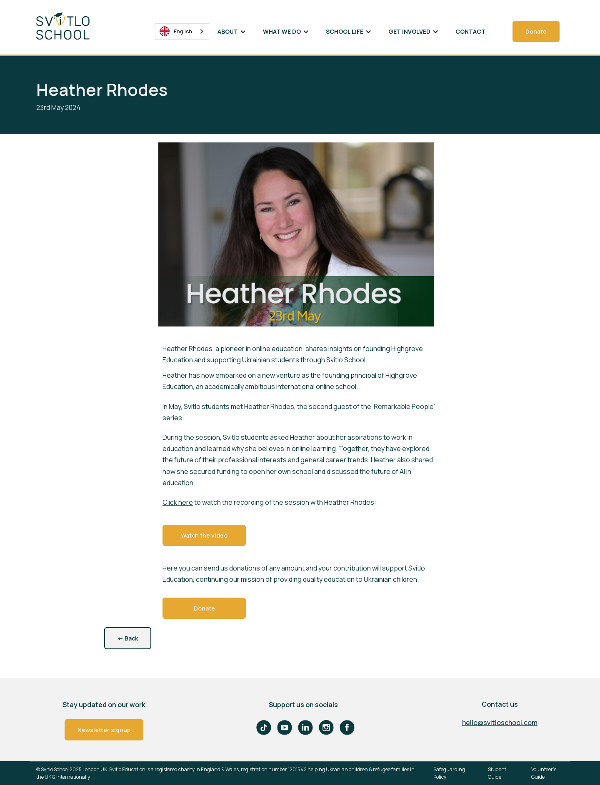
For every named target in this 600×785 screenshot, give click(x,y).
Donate (536, 31)
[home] (69, 26)
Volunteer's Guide (543, 773)
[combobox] (182, 31)
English (176, 31)
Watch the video (204, 535)
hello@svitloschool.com (500, 722)
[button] (232, 31)
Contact (470, 31)
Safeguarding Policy (449, 773)
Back (128, 638)
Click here (177, 502)
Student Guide (497, 773)
